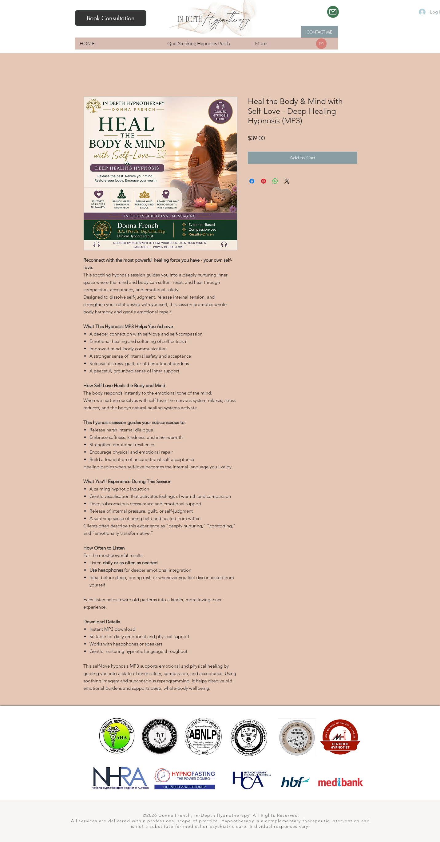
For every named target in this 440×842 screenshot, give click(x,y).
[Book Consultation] (110, 18)
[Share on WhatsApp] (275, 181)
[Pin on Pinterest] (263, 181)
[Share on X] (287, 181)
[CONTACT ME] (319, 32)
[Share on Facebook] (252, 181)
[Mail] (333, 12)
